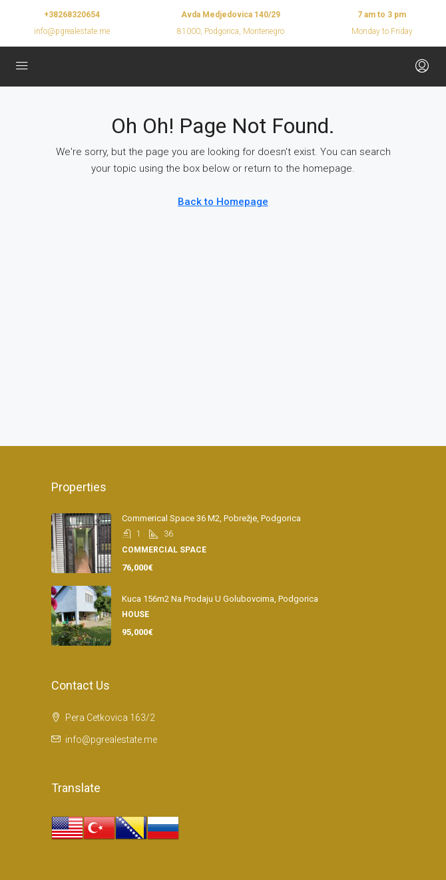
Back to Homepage (223, 202)
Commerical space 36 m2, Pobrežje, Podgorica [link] (211, 518)
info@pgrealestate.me (72, 31)
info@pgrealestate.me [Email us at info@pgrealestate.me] (111, 739)
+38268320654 (72, 14)
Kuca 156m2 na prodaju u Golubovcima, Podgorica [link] (220, 599)
